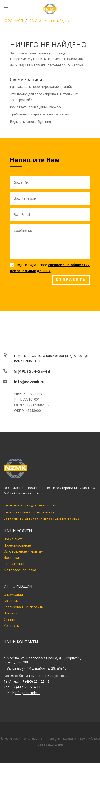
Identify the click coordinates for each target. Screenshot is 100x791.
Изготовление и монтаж (23, 551)
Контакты (11, 625)
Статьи (9, 619)
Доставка (11, 557)
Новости (11, 613)
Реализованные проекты (24, 607)
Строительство (16, 563)
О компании (13, 594)
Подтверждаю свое (50, 268)
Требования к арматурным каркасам (39, 114)
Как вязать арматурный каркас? (35, 107)
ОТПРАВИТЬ (71, 280)
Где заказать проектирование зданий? (41, 86)
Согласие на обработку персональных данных (41, 519)
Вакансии (11, 601)
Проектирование (17, 545)
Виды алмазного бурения (30, 121)
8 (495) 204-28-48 (32, 371)
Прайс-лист (13, 539)
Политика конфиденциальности (30, 505)
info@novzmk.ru (29, 382)
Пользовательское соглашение (29, 512)
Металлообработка (20, 570)
